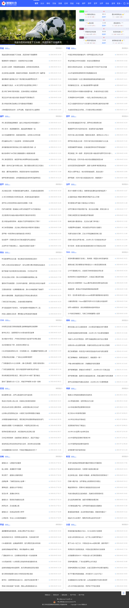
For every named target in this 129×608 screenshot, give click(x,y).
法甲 (101, 3)
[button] (3, 27)
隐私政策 (64, 595)
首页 (36, 3)
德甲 (83, 3)
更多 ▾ (119, 3)
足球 (66, 3)
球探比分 (47, 595)
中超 (78, 3)
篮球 (113, 3)
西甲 (89, 3)
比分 (42, 3)
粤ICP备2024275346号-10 (64, 599)
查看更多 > (59, 48)
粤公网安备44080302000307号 (67, 602)
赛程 (48, 3)
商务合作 (56, 595)
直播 (60, 3)
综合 (107, 3)
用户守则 (73, 595)
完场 (54, 3)
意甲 (95, 3)
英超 (72, 3)
